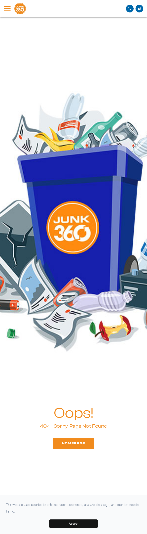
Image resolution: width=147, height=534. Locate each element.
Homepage (73, 443)
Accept (73, 523)
